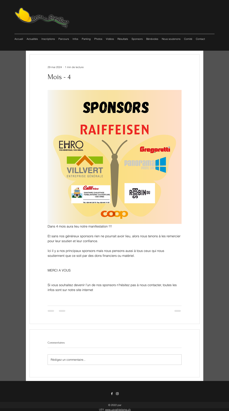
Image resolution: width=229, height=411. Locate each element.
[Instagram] (117, 393)
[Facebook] (112, 393)
